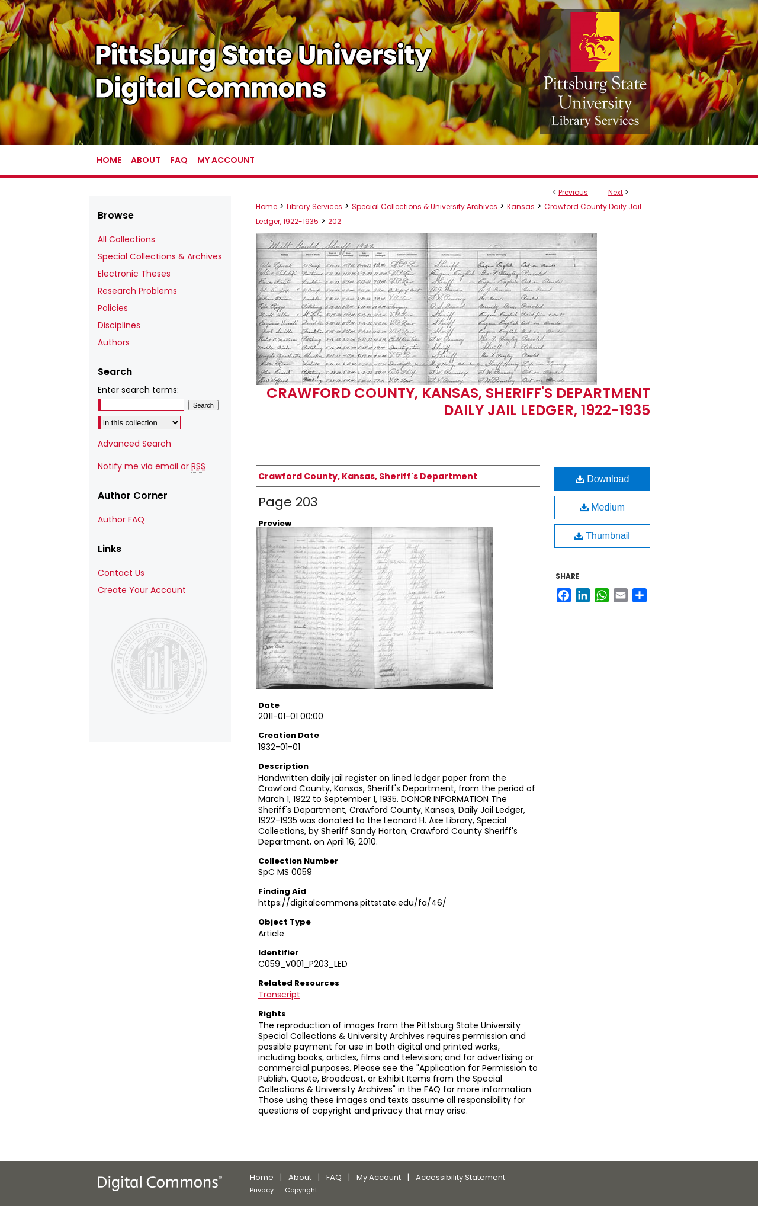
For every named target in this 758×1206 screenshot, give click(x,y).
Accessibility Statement (460, 1177)
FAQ (334, 1177)
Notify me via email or (151, 466)
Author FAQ (121, 519)
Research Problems (137, 291)
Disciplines (119, 325)
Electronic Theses (134, 274)
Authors (114, 342)
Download (602, 479)
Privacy (262, 1190)
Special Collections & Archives (160, 256)
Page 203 (287, 502)
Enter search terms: (138, 390)
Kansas (521, 206)
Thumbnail (602, 536)
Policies (113, 308)
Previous (573, 192)
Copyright (301, 1190)
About (299, 1177)
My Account (378, 1177)
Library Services (314, 206)
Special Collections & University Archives (424, 206)
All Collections (126, 239)
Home (266, 206)
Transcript (279, 994)
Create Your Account (142, 590)
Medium (602, 507)
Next (615, 192)
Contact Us (121, 573)
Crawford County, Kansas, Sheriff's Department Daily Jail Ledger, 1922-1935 (458, 401)
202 (334, 221)
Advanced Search (134, 444)
